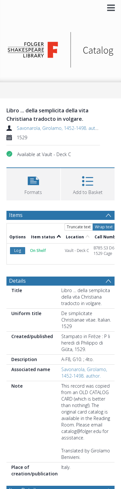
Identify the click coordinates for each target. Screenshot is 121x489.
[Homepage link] (61, 48)
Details (17, 280)
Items (16, 215)
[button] (33, 183)
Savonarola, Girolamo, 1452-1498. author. (60, 128)
